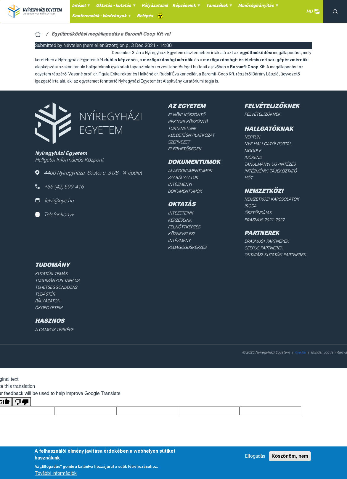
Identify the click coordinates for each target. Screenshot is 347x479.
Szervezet (179, 141)
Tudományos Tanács (57, 270)
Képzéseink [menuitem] (185, 7)
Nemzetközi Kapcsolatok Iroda (277, 197)
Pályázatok (47, 290)
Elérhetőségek (184, 148)
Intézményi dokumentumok (185, 186)
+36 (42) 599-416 (59, 186)
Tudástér (45, 284)
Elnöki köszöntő (186, 114)
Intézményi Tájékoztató (269, 169)
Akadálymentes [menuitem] (160, 16)
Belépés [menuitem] (145, 15)
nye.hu (300, 341)
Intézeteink (180, 211)
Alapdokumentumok (190, 169)
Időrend (252, 156)
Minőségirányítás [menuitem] (257, 7)
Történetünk (182, 128)
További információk (56, 473)
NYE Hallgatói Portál (266, 143)
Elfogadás (255, 456)
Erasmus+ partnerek (265, 232)
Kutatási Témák (51, 264)
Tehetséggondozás (55, 277)
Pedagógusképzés (187, 237)
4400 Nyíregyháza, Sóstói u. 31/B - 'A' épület (89, 173)
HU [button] (311, 11)
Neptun (252, 136)
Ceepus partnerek (263, 238)
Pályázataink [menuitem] (155, 5)
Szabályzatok (182, 176)
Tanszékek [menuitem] (218, 7)
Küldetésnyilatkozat (190, 134)
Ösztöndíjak (257, 204)
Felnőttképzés (184, 224)
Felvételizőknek (261, 114)
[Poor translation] (21, 390)
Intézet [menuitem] (80, 7)
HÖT (248, 176)
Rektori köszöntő (187, 121)
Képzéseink (180, 217)
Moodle (252, 150)
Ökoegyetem (48, 297)
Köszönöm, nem (290, 456)
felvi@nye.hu (54, 201)
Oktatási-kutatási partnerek (274, 245)
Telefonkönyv (54, 215)
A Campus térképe (54, 319)
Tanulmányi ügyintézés (268, 163)
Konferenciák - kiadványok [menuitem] (101, 17)
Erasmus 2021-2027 (264, 211)
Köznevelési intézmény (192, 231)
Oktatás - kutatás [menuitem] (115, 7)
